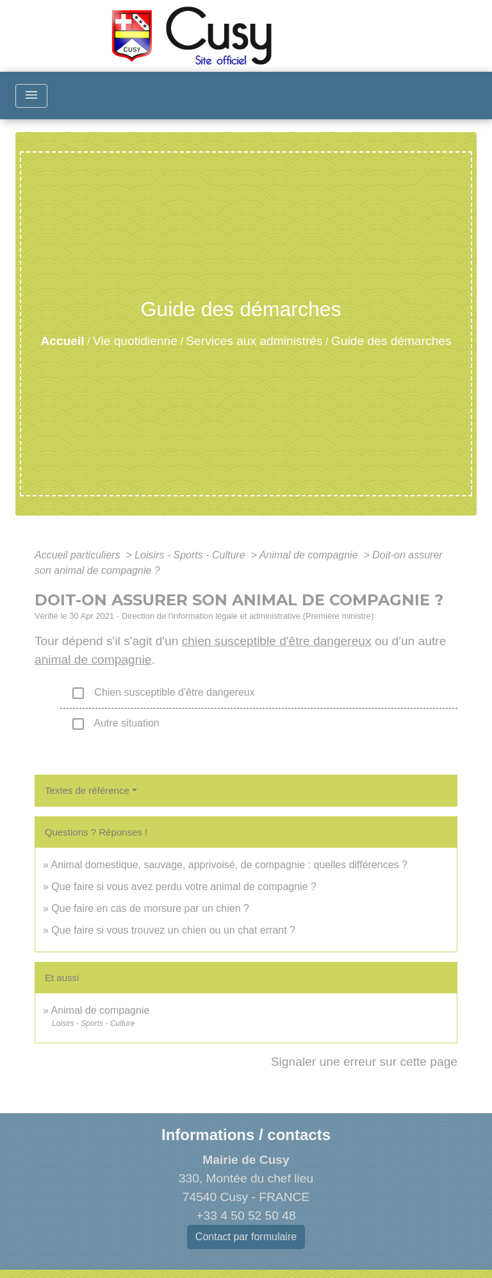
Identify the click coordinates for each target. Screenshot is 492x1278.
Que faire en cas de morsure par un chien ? (150, 908)
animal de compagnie (93, 659)
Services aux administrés (254, 341)
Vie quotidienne (135, 341)
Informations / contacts (246, 1134)
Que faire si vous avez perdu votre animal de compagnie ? (183, 886)
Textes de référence (87, 790)
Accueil (62, 341)
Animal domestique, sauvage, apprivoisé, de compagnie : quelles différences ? (229, 864)
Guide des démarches (391, 341)
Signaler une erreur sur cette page (364, 1061)
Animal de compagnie (310, 555)
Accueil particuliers (79, 555)
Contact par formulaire (246, 1236)
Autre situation (115, 724)
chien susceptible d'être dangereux (277, 641)
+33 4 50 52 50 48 (245, 1215)
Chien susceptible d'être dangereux (162, 693)
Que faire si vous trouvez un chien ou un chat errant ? (173, 930)
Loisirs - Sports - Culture (191, 555)
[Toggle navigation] (31, 96)
